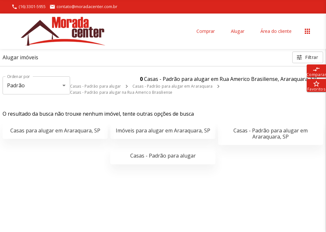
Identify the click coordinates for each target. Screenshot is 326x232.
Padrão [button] (16, 85)
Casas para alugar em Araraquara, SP (55, 130)
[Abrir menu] (307, 31)
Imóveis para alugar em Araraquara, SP (163, 130)
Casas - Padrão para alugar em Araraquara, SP (270, 133)
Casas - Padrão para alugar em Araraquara (172, 86)
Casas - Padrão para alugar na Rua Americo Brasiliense (121, 92)
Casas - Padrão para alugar (95, 86)
